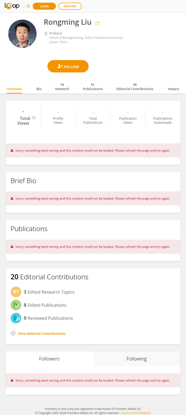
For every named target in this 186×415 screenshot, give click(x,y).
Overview (14, 88)
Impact (173, 88)
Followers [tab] (49, 358)
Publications (93, 86)
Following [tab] (136, 358)
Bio (39, 88)
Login (44, 6)
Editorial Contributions (134, 86)
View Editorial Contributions (42, 333)
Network (62, 86)
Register (70, 6)
